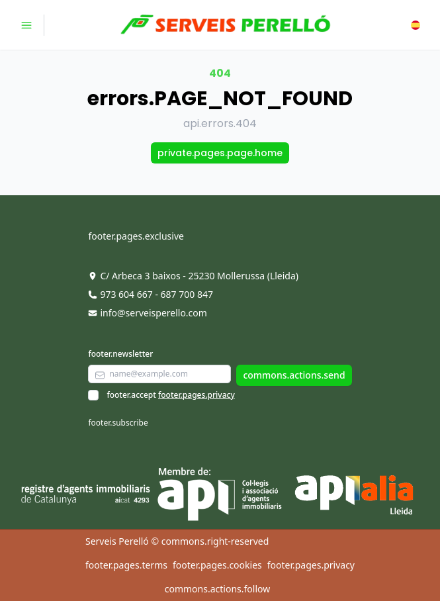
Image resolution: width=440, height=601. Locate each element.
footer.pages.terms (126, 565)
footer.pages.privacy (196, 394)
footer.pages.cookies (217, 565)
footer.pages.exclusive (135, 236)
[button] (415, 25)
